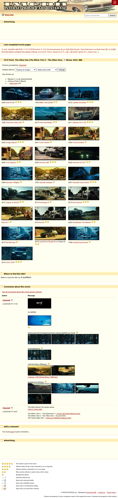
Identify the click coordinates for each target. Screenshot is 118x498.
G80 (47, 162)
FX (80, 122)
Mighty (16, 182)
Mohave (78, 222)
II (82, 122)
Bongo (44, 202)
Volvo (8, 262)
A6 (11, 102)
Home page (9, 15)
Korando (85, 242)
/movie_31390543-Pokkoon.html (58, 418)
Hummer (76, 162)
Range (50, 242)
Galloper (49, 182)
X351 (17, 202)
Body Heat (101, 49)
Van (20, 122)
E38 (50, 102)
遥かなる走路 (110, 49)
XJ (13, 202)
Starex (86, 182)
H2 (81, 162)
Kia (40, 202)
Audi (7, 102)
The (83, 222)
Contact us (101, 492)
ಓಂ (95, 49)
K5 (43, 222)
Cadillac (76, 102)
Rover (56, 242)
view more (14, 83)
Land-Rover (43, 242)
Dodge (8, 142)
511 (7, 222)
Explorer (13, 162)
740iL (46, 102)
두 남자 (4, 49)
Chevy (16, 122)
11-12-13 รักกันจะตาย (31, 49)
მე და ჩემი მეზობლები (70, 49)
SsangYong (77, 242)
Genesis (42, 162)
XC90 (13, 262)
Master (88, 222)
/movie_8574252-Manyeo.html (68, 414)
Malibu (49, 122)
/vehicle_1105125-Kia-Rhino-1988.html (43, 377)
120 (84, 122)
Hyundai (9, 182)
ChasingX (22, 65)
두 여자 (43, 49)
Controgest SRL (91, 492)
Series (47, 142)
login (12, 432)
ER (3, 52)
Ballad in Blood (31, 52)
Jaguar (8, 202)
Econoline (80, 142)
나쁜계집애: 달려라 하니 (78, 52)
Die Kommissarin (53, 49)
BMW (41, 102)
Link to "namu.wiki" (35, 409)
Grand (81, 182)
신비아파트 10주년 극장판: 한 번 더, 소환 (53, 52)
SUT (84, 162)
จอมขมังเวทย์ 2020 (15, 49)
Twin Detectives (87, 49)
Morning (12, 242)
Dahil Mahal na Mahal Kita (14, 52)
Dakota (14, 142)
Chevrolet (9, 122)
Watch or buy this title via (16, 277)
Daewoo (76, 122)
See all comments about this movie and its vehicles (22, 292)
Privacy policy (111, 492)
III (48, 202)
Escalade (82, 102)
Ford (41, 142)
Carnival (78, 202)
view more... (93, 52)
